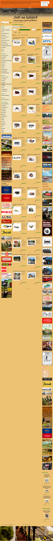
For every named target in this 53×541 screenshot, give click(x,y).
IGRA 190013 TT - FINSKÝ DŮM (31, 204)
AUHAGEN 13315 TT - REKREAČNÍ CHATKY (19, 254)
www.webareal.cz (10, 524)
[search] (10, 22)
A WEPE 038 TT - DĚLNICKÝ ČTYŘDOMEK (33, 104)
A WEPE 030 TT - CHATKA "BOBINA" (18, 104)
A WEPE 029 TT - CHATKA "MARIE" (32, 87)
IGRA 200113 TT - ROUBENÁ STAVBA (18, 187)
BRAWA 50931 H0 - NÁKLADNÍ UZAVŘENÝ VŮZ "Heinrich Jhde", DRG (47, 497)
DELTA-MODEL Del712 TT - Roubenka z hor (33, 37)
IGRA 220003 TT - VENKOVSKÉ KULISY (18, 154)
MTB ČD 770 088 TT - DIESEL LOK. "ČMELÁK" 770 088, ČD (46, 511)
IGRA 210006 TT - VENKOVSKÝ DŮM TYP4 (33, 137)
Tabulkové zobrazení (16, 26)
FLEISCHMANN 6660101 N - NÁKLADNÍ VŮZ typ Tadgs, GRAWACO (47, 487)
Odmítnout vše (45, 2)
